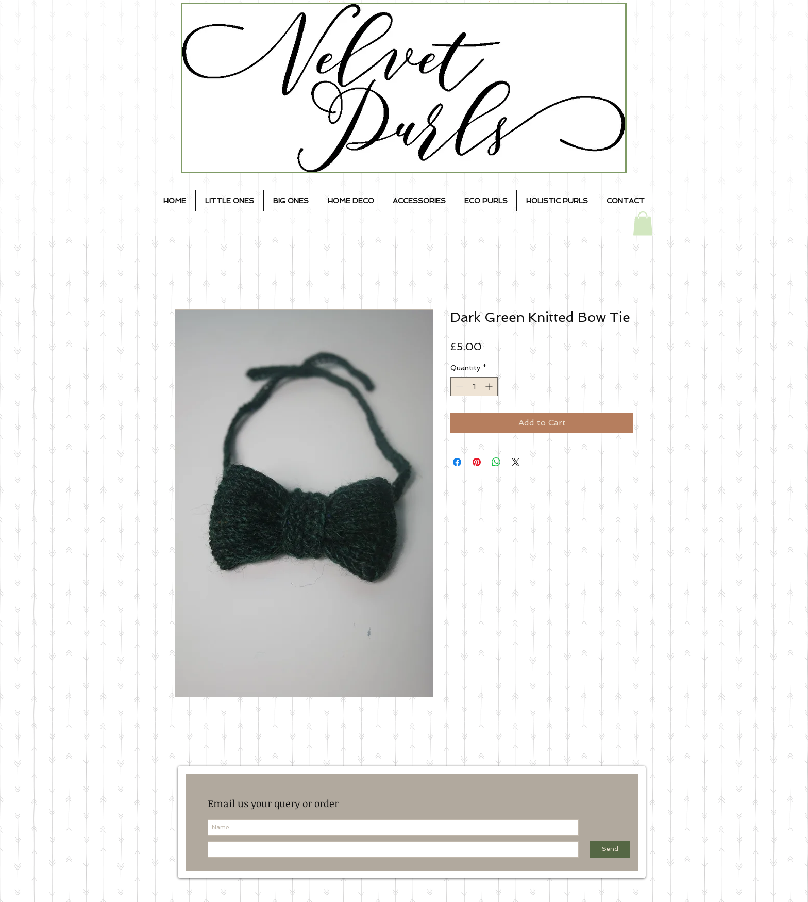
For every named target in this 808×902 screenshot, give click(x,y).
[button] (643, 223)
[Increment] (489, 387)
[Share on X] (516, 462)
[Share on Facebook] (457, 462)
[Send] (610, 849)
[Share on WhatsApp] (496, 462)
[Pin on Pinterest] (476, 462)
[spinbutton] (474, 387)
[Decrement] (458, 387)
